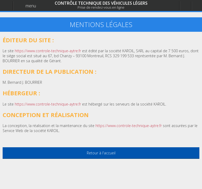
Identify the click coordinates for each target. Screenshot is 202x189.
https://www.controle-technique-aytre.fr (128, 125)
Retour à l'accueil (101, 152)
